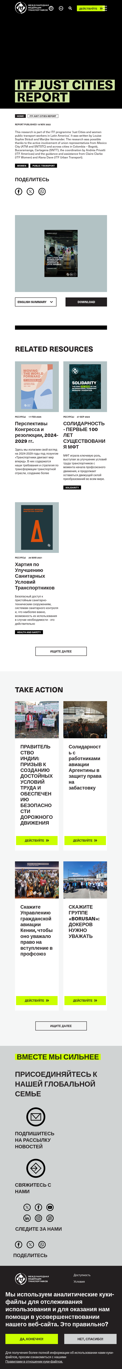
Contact (35, 1170)
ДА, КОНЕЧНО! (31, 1339)
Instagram (38, 1218)
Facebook (38, 1207)
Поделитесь (32, 179)
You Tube (50, 1207)
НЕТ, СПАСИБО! (90, 1339)
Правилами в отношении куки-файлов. (34, 1361)
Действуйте (88, 8)
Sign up (35, 1118)
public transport (43, 165)
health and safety (29, 632)
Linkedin (27, 1218)
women (21, 165)
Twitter (27, 1207)
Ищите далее (61, 651)
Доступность (82, 1275)
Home (20, 116)
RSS (50, 1218)
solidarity (72, 487)
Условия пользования (82, 1283)
